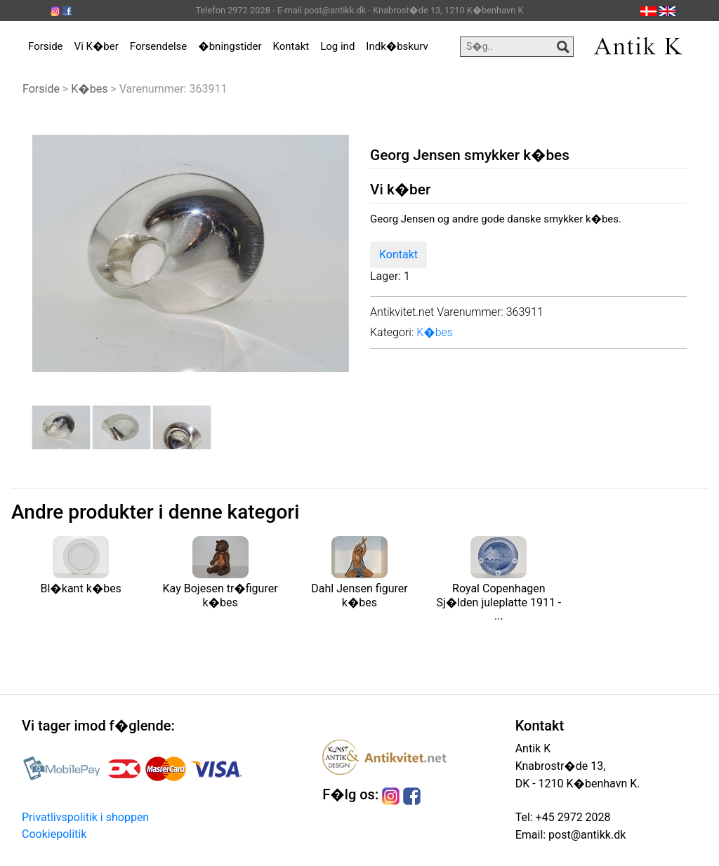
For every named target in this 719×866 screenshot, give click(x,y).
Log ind (337, 46)
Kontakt (291, 46)
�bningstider (229, 46)
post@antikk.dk (586, 834)
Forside (45, 46)
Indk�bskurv (397, 46)
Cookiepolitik (54, 834)
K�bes (89, 88)
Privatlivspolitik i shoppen (85, 817)
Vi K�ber (96, 46)
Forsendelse (158, 46)
